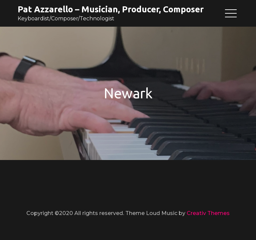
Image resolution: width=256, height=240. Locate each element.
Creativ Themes (208, 213)
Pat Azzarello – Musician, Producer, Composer (111, 9)
